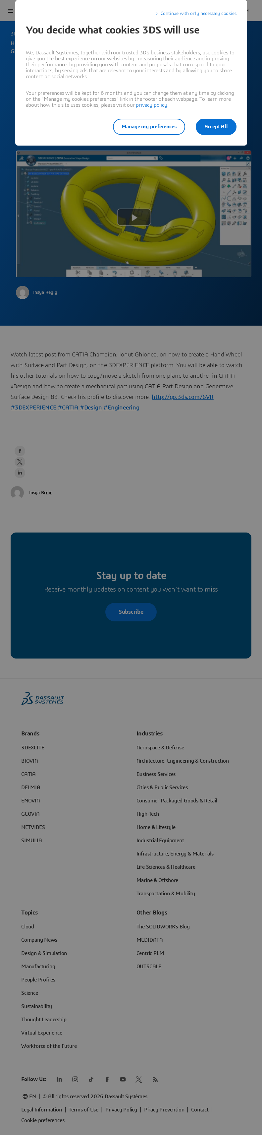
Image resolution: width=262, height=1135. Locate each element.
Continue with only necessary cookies (198, 13)
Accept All (216, 126)
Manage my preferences (149, 126)
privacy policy (151, 105)
